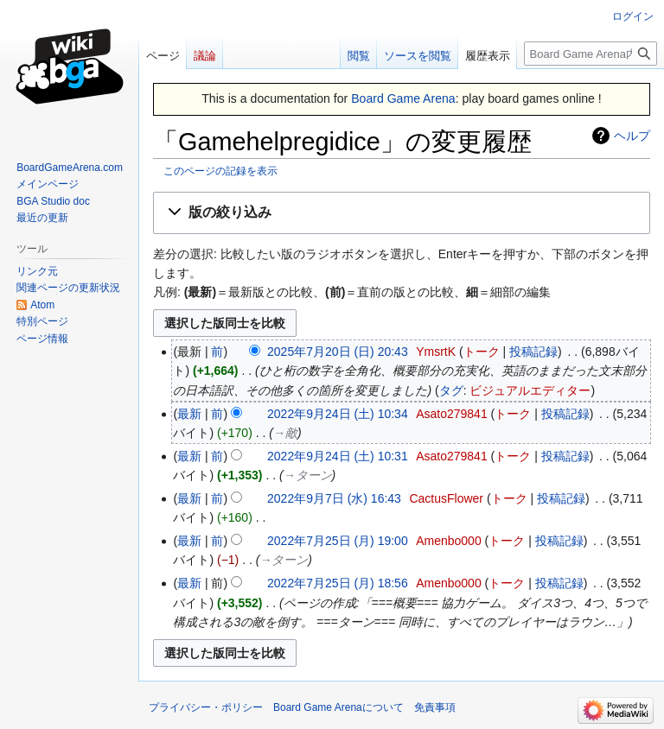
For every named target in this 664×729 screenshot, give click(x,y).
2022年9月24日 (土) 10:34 (337, 414)
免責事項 (435, 707)
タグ (451, 390)
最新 (189, 414)
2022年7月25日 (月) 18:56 (337, 583)
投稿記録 (533, 351)
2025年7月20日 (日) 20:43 (337, 351)
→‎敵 (285, 433)
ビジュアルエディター (530, 390)
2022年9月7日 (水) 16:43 (334, 498)
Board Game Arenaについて (338, 707)
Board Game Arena (403, 98)
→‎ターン (308, 475)
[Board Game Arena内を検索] (590, 53)
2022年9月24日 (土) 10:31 (337, 456)
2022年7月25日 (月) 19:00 (337, 541)
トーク (481, 351)
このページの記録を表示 (220, 170)
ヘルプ (632, 136)
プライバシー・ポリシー (206, 707)
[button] (401, 213)
